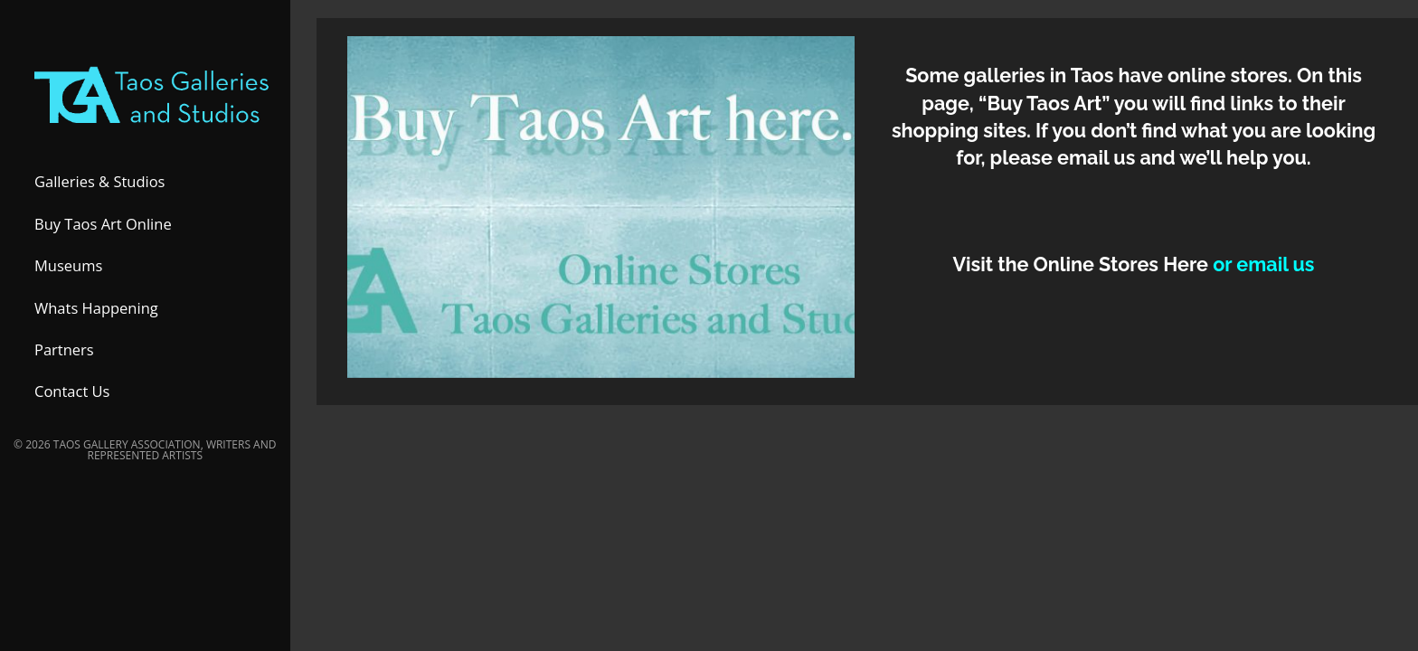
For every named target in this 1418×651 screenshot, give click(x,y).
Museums (68, 271)
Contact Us (71, 397)
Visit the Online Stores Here (1082, 264)
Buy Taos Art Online (103, 229)
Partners (64, 354)
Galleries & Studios (99, 187)
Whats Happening (96, 313)
